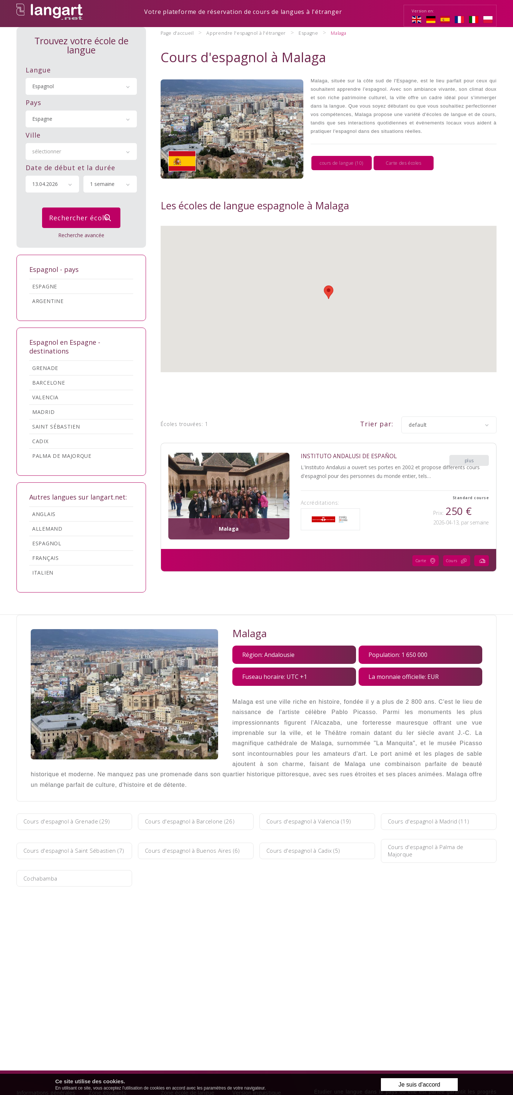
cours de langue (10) (341, 153)
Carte (419, 543)
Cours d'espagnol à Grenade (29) (71, 821)
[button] (328, 274)
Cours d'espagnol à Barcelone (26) (195, 821)
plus (469, 438)
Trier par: (376, 405)
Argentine (47, 300)
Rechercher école (82, 217)
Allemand (47, 527)
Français (45, 557)
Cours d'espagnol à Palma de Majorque (430, 850)
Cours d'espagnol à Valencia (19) (313, 821)
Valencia (45, 396)
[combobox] (81, 85)
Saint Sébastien (56, 425)
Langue (38, 69)
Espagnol (46, 542)
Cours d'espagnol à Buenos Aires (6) (193, 850)
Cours (454, 543)
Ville (33, 134)
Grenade (45, 367)
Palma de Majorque (61, 455)
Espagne (44, 285)
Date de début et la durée (70, 166)
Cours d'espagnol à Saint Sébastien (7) (74, 850)
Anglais (44, 513)
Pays (33, 101)
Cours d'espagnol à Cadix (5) (308, 850)
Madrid (43, 411)
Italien (42, 571)
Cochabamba (44, 878)
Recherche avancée (81, 234)
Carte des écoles (404, 153)
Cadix (40, 440)
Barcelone (48, 381)
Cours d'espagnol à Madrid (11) (433, 821)
